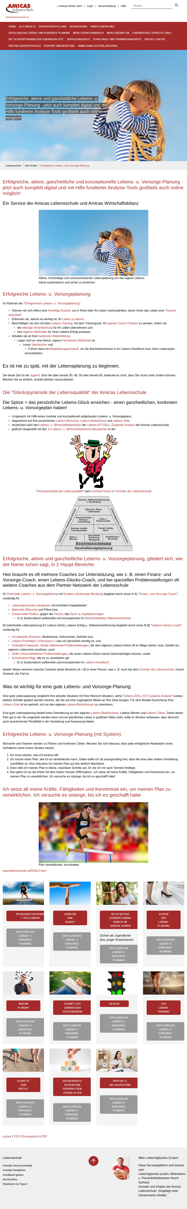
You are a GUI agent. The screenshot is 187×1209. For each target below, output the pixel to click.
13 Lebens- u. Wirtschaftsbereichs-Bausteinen (77, 429)
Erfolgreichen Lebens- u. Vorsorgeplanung (52, 303)
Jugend (35, 375)
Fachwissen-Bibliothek (76, 340)
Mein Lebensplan (118, 32)
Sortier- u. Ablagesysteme (120, 1083)
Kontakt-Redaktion (14, 1170)
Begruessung (78, 26)
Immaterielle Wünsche (26, 636)
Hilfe (123, 6)
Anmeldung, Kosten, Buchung (97, 45)
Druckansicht (30, 1136)
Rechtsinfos (10, 1179)
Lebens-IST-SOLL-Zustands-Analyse (111, 424)
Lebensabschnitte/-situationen (31, 605)
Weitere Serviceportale (25, 45)
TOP (17, 1136)
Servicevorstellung (53, 26)
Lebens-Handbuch (97, 662)
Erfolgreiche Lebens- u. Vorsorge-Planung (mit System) (62, 734)
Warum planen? (23, 1005)
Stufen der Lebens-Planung (164, 920)
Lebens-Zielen (156, 712)
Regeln (114, 1003)
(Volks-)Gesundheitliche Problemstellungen (40, 653)
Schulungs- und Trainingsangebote (117, 39)
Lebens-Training (61, 323)
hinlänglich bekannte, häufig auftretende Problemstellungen (50, 645)
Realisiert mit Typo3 (15, 1183)
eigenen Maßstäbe (35, 331)
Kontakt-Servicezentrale (17, 1165)
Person (58, 614)
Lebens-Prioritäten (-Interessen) (32, 641)
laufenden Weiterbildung (54, 336)
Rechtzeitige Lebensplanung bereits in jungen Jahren (120, 920)
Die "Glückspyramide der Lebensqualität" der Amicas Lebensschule (74, 392)
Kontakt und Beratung (59, 45)
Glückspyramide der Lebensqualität (60, 491)
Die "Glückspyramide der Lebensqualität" (36, 39)
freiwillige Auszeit (59, 310)
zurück (7, 1136)
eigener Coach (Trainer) (122, 323)
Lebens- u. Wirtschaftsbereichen (60, 424)
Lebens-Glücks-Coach (166, 625)
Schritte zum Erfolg (23, 1084)
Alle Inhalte (27, 26)
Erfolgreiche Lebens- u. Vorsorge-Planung (25, 937)
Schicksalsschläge (24, 658)
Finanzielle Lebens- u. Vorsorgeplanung (32, 593)
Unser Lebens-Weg (102, 26)
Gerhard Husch (101, 491)
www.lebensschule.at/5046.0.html (24, 870)
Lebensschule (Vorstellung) (151, 32)
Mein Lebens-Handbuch (88, 32)
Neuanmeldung (107, 6)
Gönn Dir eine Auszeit (70, 918)
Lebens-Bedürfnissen (80, 704)
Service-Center (154, 39)
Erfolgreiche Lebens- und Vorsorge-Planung (39, 32)
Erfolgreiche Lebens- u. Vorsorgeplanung (46, 294)
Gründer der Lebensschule (133, 491)
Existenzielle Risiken (25, 614)
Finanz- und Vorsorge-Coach (158, 593)
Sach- (74, 614)
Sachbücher (39, 344)
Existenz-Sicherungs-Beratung (83, 593)
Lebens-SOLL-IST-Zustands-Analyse (147, 695)
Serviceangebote (78, 39)
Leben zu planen (73, 319)
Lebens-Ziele (121, 420)
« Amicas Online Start (69, 6)
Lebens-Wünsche (67, 420)
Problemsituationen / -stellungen (30, 916)
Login (90, 6)
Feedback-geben (13, 1174)
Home (12, 26)
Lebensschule (13, 165)
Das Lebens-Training (164, 1007)
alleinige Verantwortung (37, 327)
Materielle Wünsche (25, 609)
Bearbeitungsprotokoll (64, 348)
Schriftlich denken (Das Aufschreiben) (72, 1007)
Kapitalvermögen (93, 614)
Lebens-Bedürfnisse (93, 420)
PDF (44, 1136)
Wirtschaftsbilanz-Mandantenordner (108, 618)
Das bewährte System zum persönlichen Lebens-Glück (72, 1086)
